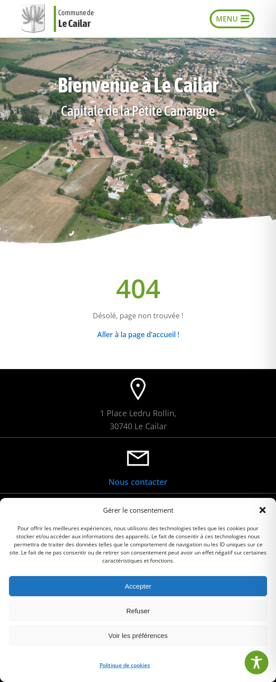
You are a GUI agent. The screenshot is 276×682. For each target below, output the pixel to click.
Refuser (138, 611)
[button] (262, 510)
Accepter (138, 586)
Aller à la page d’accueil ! (138, 334)
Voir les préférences (138, 635)
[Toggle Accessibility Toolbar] (256, 662)
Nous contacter (138, 481)
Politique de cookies (124, 665)
